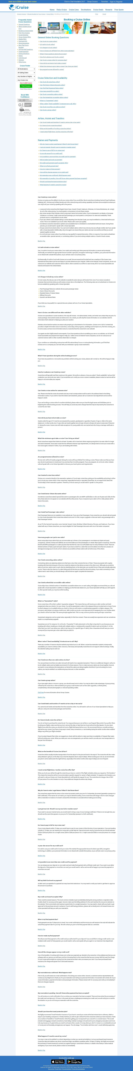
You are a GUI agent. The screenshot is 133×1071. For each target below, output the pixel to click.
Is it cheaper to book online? (48, 47)
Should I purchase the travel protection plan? (53, 181)
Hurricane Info (23, 41)
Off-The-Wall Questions (26, 49)
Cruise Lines (74, 10)
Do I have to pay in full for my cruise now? (52, 150)
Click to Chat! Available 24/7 (74, 2)
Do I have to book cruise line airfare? (51, 125)
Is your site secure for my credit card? (51, 153)
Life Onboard (23, 58)
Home (52, 10)
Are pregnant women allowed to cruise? (52, 69)
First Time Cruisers (24, 33)
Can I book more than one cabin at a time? (52, 107)
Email (104, 14)
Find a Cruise (62, 10)
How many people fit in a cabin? (49, 91)
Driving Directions (24, 53)
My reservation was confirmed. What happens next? (55, 175)
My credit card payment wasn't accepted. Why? (54, 163)
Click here (41, 692)
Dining (21, 56)
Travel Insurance (23, 51)
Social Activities (23, 35)
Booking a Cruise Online (26, 31)
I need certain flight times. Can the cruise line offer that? (56, 132)
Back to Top (41, 241)
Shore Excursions (24, 43)
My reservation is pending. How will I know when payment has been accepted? (63, 178)
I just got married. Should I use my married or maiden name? (58, 147)
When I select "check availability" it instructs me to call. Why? (58, 104)
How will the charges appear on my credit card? (54, 172)
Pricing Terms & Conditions (78, 1069)
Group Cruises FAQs (25, 37)
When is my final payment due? (49, 166)
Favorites (103, 2)
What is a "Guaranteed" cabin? (49, 100)
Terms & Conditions (66, 1069)
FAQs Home (22, 62)
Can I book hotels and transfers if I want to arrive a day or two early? (60, 122)
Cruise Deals (98, 10)
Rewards (108, 10)
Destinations (86, 10)
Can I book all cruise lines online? (50, 82)
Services (21, 60)
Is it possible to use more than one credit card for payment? (58, 156)
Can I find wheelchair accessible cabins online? (54, 97)
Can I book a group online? (48, 110)
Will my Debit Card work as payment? (51, 160)
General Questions (24, 24)
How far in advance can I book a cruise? (52, 57)
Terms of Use (51, 1069)
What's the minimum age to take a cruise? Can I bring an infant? (59, 66)
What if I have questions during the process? (53, 54)
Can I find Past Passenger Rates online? (51, 88)
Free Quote (119, 10)
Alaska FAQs (22, 39)
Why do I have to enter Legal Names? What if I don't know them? (59, 144)
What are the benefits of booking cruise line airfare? (55, 128)
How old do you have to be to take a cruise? (53, 63)
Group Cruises (92, 1)
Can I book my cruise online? (48, 41)
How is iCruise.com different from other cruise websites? (57, 51)
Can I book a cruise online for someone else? (53, 60)
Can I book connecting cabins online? (51, 94)
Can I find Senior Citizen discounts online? (52, 85)
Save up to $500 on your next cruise (23, 1)
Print (96, 14)
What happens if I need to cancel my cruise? (53, 184)
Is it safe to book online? (47, 44)
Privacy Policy (58, 1069)
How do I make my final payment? (50, 169)
